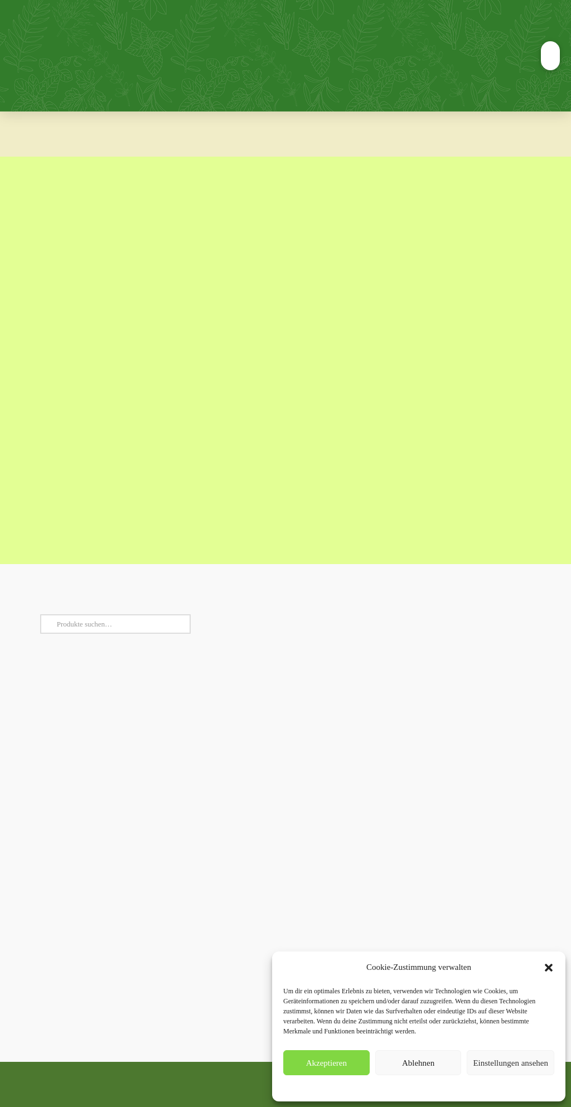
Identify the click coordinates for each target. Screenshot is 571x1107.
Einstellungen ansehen (510, 1063)
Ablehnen (418, 1063)
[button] (548, 967)
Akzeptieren (326, 1063)
